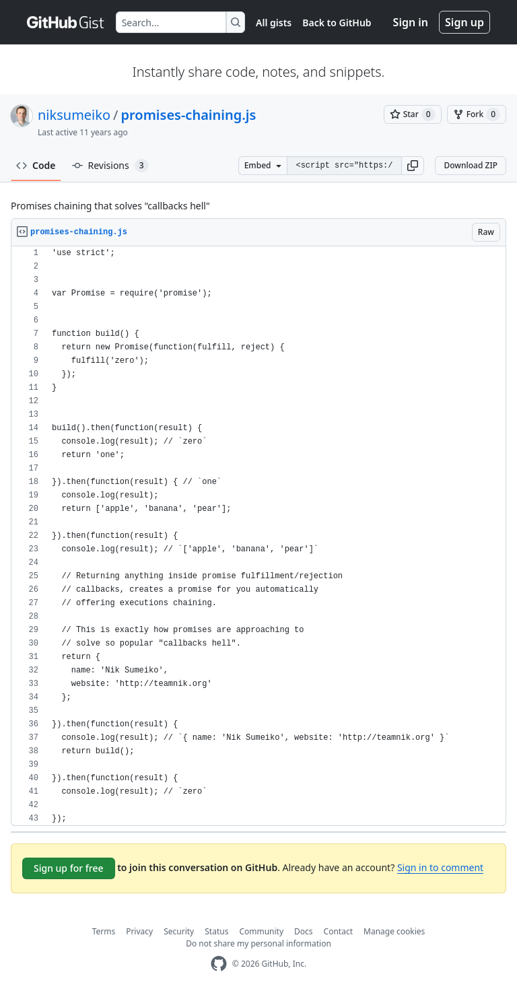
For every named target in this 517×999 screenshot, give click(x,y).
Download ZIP (470, 165)
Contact (338, 931)
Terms (104, 931)
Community (261, 931)
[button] (412, 165)
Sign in (410, 22)
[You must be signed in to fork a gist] (476, 114)
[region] (258, 536)
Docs (303, 931)
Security (179, 931)
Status (216, 931)
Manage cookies (394, 931)
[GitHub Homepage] (219, 963)
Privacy (139, 931)
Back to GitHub (336, 22)
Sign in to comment (440, 867)
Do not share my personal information (258, 943)
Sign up (464, 22)
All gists (273, 22)
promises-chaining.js (188, 115)
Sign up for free (69, 868)
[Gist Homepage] (66, 22)
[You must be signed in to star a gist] (413, 114)
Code (36, 165)
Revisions (110, 165)
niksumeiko (74, 115)
